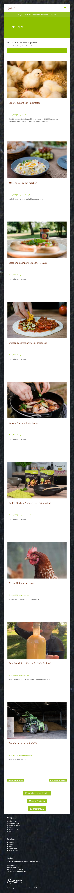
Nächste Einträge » (58, 780)
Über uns (11, 831)
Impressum (12, 848)
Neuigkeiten (21, 115)
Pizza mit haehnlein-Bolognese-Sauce (28, 263)
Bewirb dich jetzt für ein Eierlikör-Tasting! (30, 663)
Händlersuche (13, 829)
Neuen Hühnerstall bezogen (23, 583)
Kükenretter (12, 821)
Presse (10, 844)
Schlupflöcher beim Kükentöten (25, 103)
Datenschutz (13, 850)
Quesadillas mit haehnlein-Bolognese (28, 343)
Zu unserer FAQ (37, 809)
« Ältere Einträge (15, 780)
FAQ (10, 846)
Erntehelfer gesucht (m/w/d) (23, 743)
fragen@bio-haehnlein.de (16, 871)
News (27, 115)
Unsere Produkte (27, 515)
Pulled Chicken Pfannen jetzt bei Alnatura (30, 503)
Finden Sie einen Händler (37, 793)
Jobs (18, 755)
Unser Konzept (13, 823)
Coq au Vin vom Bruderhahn (23, 423)
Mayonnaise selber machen (23, 183)
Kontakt (11, 842)
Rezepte (31, 195)
